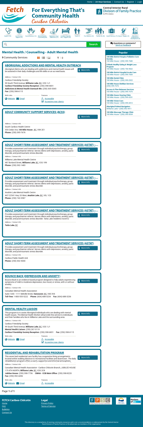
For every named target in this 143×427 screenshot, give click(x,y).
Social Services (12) (30, 36)
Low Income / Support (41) (19, 36)
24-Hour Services (103, 2)
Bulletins (6, 409)
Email (20, 98)
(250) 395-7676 (120, 85)
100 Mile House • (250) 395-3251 (120, 96)
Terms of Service (48, 406)
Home (89, 2)
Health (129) (7, 36)
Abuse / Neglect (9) (123, 36)
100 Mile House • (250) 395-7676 (120, 90)
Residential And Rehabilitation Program (34, 352)
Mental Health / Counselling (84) (42, 36)
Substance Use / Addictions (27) (54, 36)
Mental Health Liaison (21, 309)
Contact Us (119, 2)
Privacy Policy (47, 403)
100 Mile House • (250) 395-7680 (123, 59)
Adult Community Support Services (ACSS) (35, 112)
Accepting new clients (52, 101)
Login (139, 2)
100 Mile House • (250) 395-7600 (121, 73)
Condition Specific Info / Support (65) (66, 36)
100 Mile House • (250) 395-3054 (120, 113)
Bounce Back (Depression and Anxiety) (32, 276)
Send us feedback (123, 45)
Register (130, 2)
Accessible (47, 98)
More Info (84, 70)
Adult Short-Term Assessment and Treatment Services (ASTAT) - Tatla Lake (58, 210)
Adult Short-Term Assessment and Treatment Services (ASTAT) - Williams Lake (60, 145)
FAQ (4, 406)
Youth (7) (77, 36)
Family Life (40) (100, 36)
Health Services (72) (112, 36)
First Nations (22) (89, 36)
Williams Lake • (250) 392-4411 (119, 107)
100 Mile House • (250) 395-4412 (120, 102)
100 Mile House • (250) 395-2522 (120, 79)
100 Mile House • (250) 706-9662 (122, 67)
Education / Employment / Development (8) (135, 37)
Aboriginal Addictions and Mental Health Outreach (43, 65)
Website (10, 98)
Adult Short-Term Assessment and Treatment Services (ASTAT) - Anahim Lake (59, 177)
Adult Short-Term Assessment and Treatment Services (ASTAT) (49, 243)
